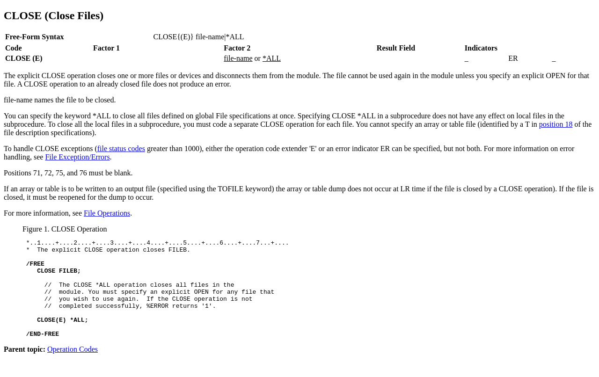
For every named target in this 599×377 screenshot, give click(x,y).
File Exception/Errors (77, 157)
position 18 (556, 124)
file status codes (121, 148)
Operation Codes (72, 369)
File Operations (107, 213)
